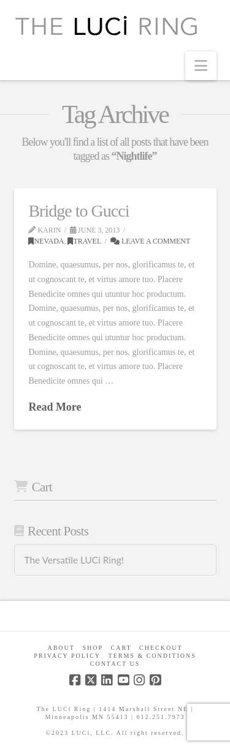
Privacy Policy (67, 655)
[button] (201, 65)
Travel (84, 241)
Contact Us (115, 663)
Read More (54, 407)
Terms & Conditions (152, 655)
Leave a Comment (150, 241)
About (60, 647)
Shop (92, 647)
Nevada (46, 241)
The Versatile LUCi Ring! (73, 559)
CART (121, 647)
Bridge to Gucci (78, 210)
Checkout (160, 647)
